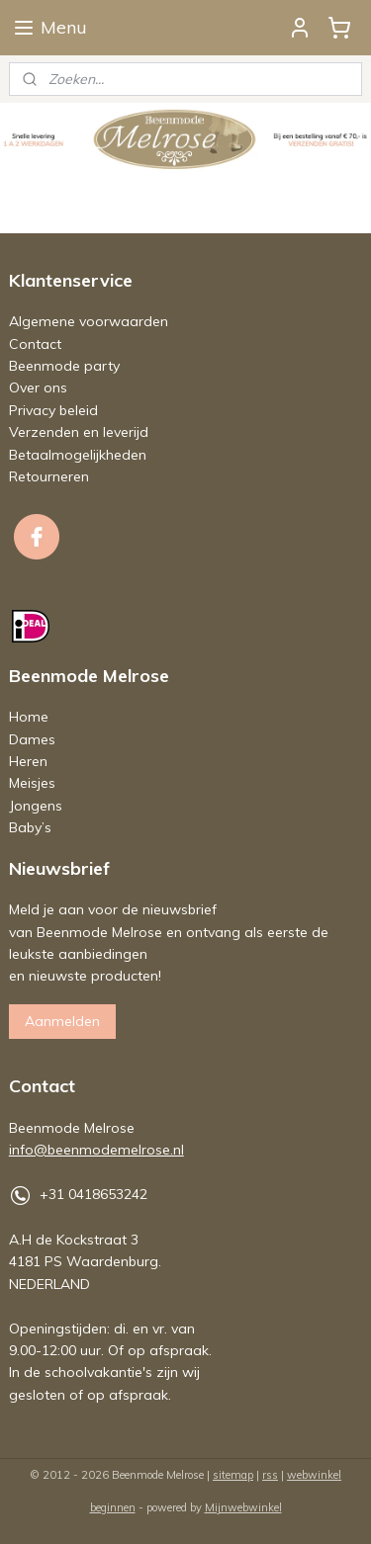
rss (270, 1475)
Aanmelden (62, 1021)
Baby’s (30, 827)
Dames (32, 739)
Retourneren (49, 476)
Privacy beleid (53, 410)
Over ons (38, 387)
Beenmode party (64, 366)
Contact (35, 344)
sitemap (233, 1475)
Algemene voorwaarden (88, 321)
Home (28, 717)
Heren (28, 761)
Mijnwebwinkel (243, 1507)
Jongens (35, 806)
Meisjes (32, 783)
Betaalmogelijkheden (77, 455)
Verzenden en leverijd (78, 432)
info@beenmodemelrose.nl (96, 1149)
